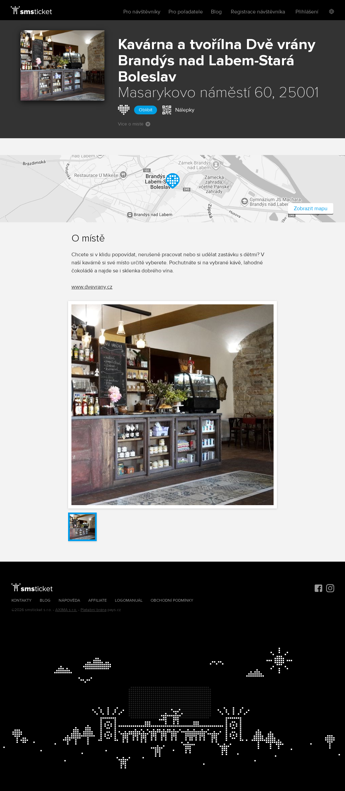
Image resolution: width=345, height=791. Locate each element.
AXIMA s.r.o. (66, 609)
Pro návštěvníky (141, 11)
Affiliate (97, 600)
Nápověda (69, 600)
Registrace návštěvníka (258, 11)
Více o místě (134, 124)
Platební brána (93, 609)
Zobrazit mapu (310, 208)
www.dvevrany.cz (92, 287)
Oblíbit (145, 110)
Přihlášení (306, 11)
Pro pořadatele (185, 11)
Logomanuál (129, 600)
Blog (216, 11)
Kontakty (21, 600)
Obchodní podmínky (172, 600)
